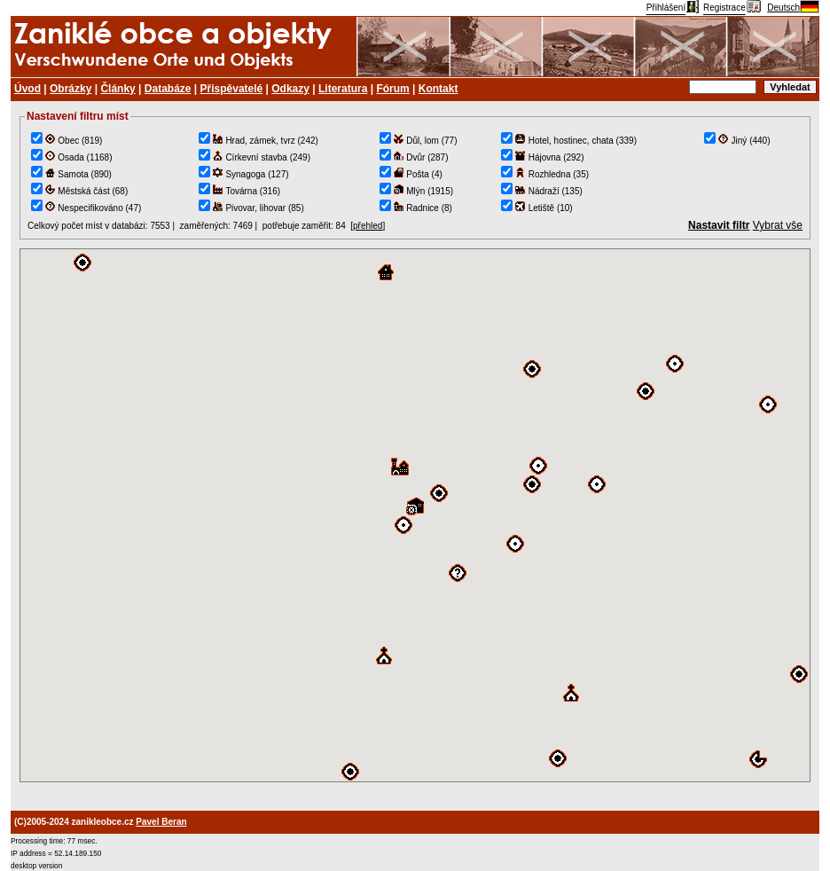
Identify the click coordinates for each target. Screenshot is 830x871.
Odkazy (290, 88)
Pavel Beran (161, 822)
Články (117, 88)
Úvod (27, 88)
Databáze (168, 88)
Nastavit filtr (718, 225)
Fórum (392, 88)
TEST (415, 515)
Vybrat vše (778, 225)
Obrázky (70, 88)
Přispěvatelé (231, 88)
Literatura (342, 88)
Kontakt (438, 88)
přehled (367, 226)
